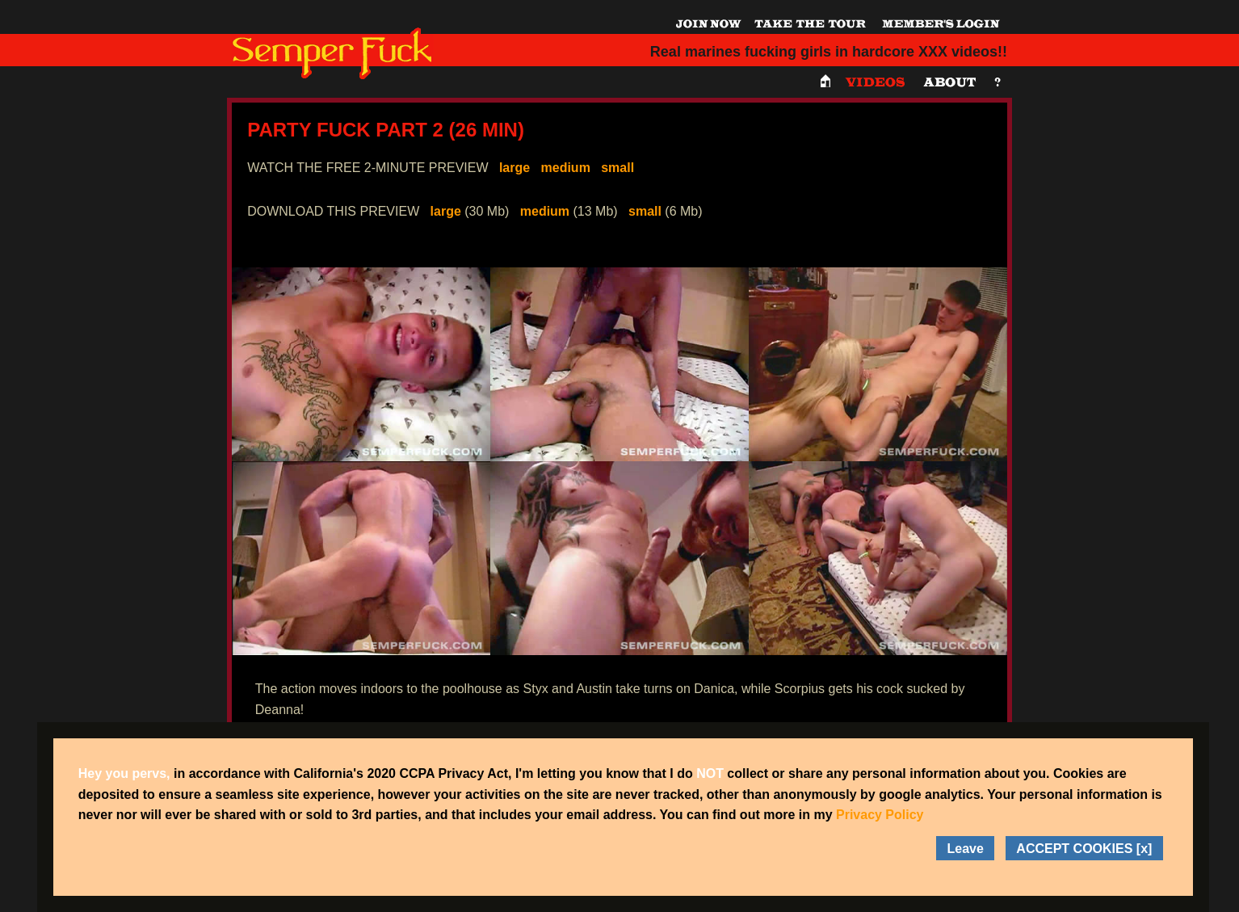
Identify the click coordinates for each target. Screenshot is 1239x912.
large (514, 167)
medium (565, 167)
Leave (965, 848)
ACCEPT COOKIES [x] (1084, 848)
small (617, 167)
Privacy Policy (880, 815)
